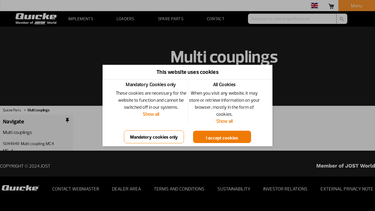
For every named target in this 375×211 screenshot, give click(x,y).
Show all (151, 114)
